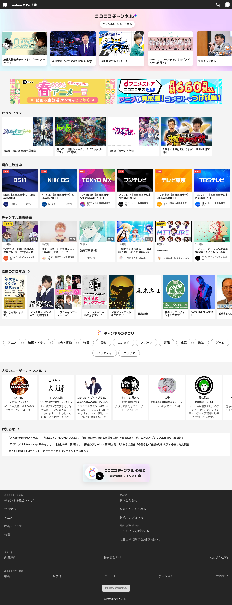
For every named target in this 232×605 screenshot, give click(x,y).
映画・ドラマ (37, 342)
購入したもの (128, 500)
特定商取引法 (112, 557)
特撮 (86, 342)
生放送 (57, 576)
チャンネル (166, 576)
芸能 (167, 342)
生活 (184, 342)
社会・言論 (64, 342)
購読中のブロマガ (131, 517)
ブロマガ (10, 509)
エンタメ (123, 342)
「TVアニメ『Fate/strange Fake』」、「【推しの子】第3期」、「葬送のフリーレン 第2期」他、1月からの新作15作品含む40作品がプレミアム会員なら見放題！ (99, 444)
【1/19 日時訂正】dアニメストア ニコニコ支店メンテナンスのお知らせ (48, 451)
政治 (201, 342)
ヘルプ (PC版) (218, 557)
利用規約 (10, 557)
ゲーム (219, 342)
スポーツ (146, 342)
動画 (7, 576)
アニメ (12, 342)
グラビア (129, 353)
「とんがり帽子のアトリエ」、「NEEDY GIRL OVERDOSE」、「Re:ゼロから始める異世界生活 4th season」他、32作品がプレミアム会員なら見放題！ (96, 437)
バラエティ (104, 353)
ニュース (110, 576)
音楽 (103, 342)
